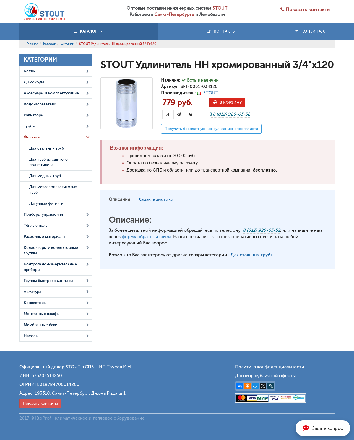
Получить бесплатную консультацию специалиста (211, 128)
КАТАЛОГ (88, 31)
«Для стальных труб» (250, 254)
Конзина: (310, 31)
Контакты (221, 31)
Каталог (49, 44)
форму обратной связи (146, 236)
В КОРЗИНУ (227, 102)
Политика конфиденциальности (269, 366)
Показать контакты (40, 403)
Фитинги (67, 44)
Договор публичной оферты (265, 375)
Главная (32, 44)
